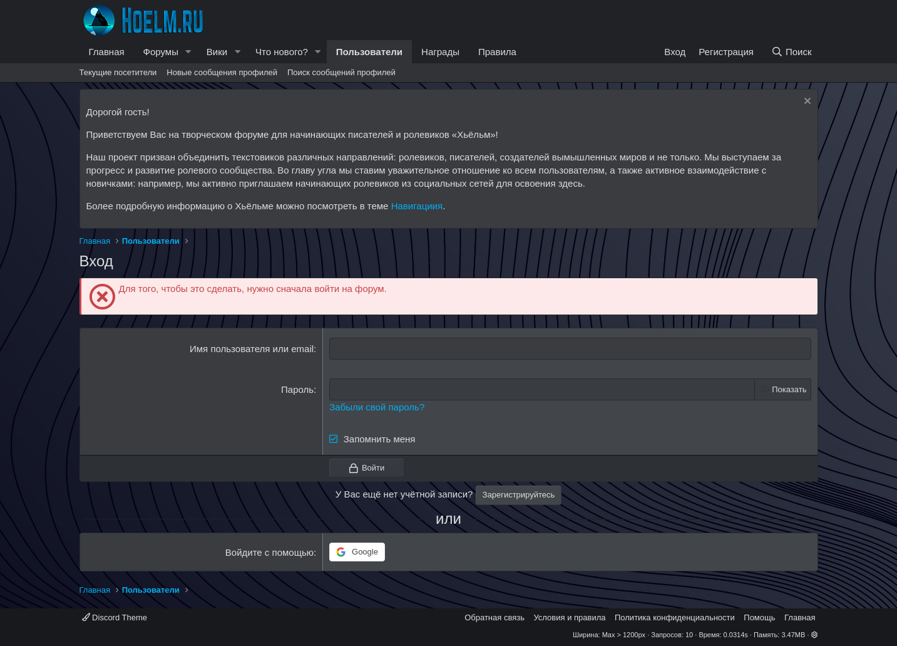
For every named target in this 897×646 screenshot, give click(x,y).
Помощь (759, 617)
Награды (440, 51)
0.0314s (736, 634)
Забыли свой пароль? (376, 407)
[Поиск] (791, 51)
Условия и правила (569, 617)
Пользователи (369, 51)
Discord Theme (115, 617)
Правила (497, 51)
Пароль (297, 389)
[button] (188, 51)
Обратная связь (494, 617)
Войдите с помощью (269, 552)
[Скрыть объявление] (806, 102)
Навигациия (417, 206)
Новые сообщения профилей (222, 72)
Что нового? (281, 51)
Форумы (160, 51)
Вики (217, 51)
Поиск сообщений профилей (341, 72)
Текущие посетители (118, 72)
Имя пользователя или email (252, 348)
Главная (107, 51)
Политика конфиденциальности (675, 617)
